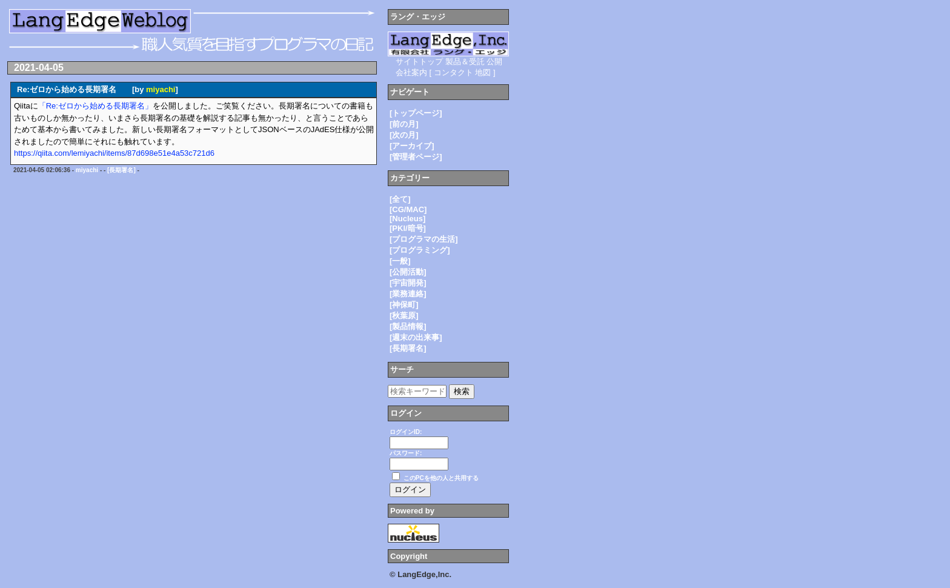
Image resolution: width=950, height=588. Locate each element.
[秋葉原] (404, 315)
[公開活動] (408, 271)
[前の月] (404, 124)
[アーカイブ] (412, 145)
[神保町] (404, 304)
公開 (494, 61)
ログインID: (406, 432)
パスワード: (406, 453)
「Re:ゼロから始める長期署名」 (95, 105)
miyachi (160, 89)
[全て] (400, 199)
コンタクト (453, 72)
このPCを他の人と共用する (441, 478)
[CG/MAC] (408, 209)
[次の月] (404, 134)
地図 (483, 72)
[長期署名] (121, 170)
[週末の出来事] (416, 337)
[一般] (400, 261)
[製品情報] (408, 326)
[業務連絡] (408, 293)
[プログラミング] (420, 250)
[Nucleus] (407, 218)
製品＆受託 (465, 61)
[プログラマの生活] (424, 239)
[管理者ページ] (416, 156)
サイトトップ (419, 61)
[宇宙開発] (408, 282)
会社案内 (411, 72)
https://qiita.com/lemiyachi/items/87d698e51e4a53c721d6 (114, 153)
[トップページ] (416, 113)
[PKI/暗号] (408, 228)
